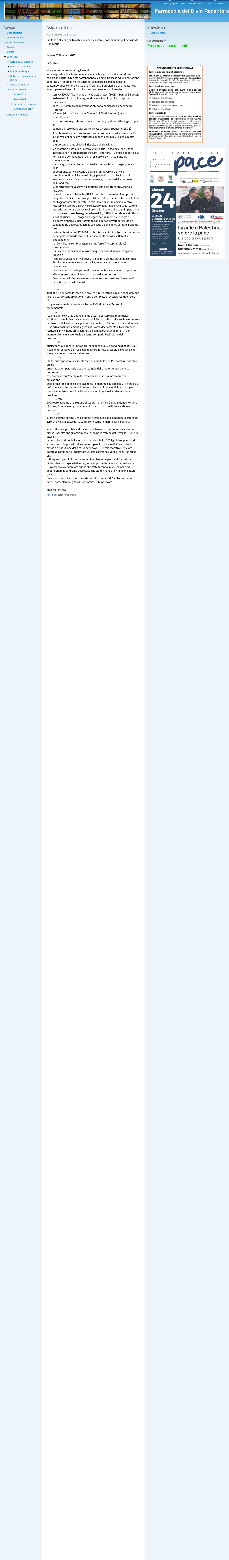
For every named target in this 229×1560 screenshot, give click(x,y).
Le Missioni (12, 57)
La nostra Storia (15, 37)
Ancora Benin (20, 99)
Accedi (50, 495)
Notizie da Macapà (19, 71)
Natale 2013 (20, 94)
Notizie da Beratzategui (21, 62)
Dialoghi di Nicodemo (17, 114)
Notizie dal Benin (18, 89)
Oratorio (11, 47)
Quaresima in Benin (23, 109)
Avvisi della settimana (192, 3)
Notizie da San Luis (19, 84)
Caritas (10, 52)
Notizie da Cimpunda (20, 66)
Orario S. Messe (215, 3)
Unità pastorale (14, 33)
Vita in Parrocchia (15, 42)
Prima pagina (170, 3)
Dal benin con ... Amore (25, 104)
